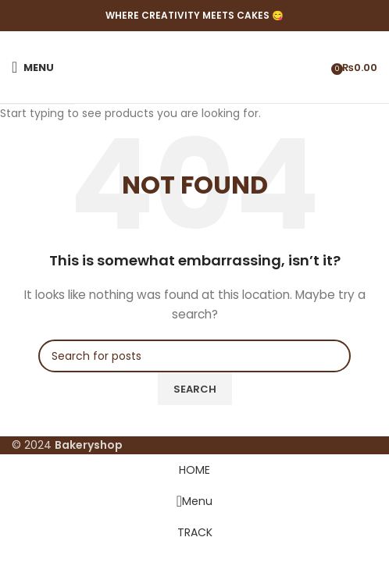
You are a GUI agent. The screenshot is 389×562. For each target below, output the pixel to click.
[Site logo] (194, 67)
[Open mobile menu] (33, 67)
